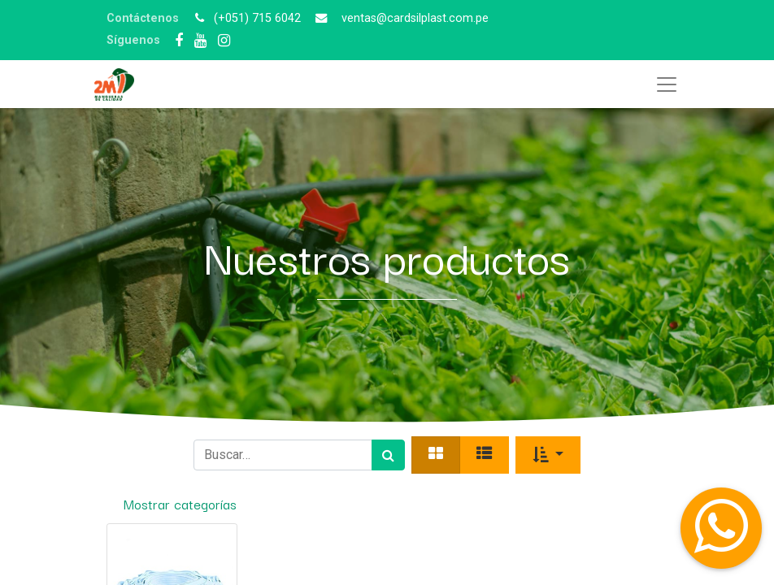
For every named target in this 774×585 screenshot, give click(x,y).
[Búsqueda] (388, 455)
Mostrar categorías (180, 503)
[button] (548, 455)
